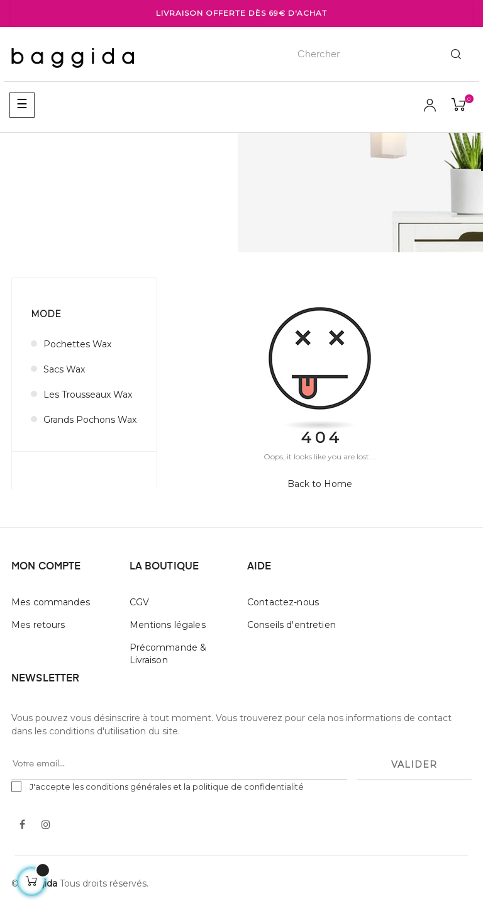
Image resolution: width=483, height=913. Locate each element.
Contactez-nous (283, 602)
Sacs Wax (64, 369)
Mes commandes (50, 602)
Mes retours (38, 624)
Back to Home (319, 484)
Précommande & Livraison (168, 654)
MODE (46, 314)
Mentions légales (168, 624)
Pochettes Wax (77, 344)
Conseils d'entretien (291, 624)
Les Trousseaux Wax (87, 394)
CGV (139, 602)
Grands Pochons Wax (89, 419)
